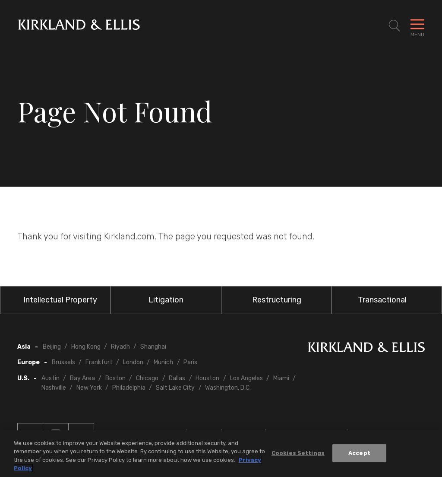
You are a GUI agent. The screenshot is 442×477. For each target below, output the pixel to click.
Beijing (52, 346)
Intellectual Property (60, 300)
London (133, 362)
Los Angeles (246, 378)
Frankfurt (99, 362)
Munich (163, 362)
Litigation (165, 300)
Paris (190, 362)
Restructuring (276, 300)
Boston (115, 378)
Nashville (53, 387)
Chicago (147, 378)
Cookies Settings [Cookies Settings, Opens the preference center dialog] (298, 453)
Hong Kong (86, 346)
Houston (207, 378)
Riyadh (120, 346)
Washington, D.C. (228, 387)
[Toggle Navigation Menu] (417, 25)
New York (89, 387)
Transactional (382, 300)
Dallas (177, 378)
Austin (50, 378)
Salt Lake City (175, 387)
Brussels (63, 362)
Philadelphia (128, 387)
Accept (359, 453)
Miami (281, 378)
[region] (221, 453)
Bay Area (82, 378)
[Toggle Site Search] (394, 25)
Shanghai (153, 346)
